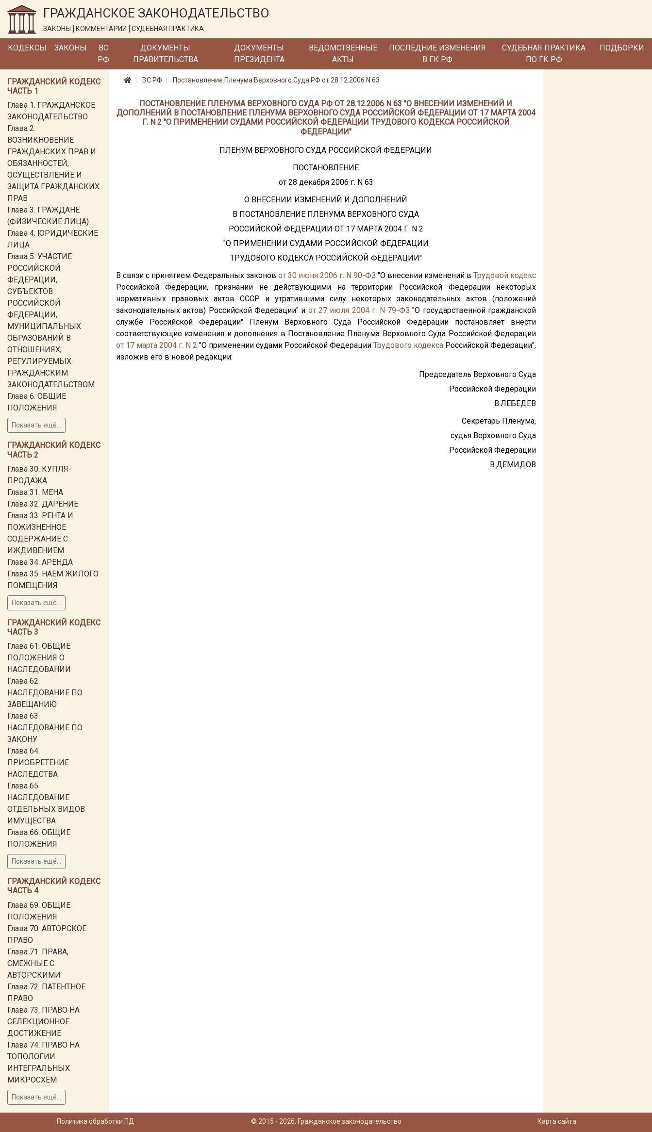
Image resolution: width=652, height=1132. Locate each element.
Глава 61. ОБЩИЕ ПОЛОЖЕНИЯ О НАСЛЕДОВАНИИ (39, 657)
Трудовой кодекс (504, 275)
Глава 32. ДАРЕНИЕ (42, 504)
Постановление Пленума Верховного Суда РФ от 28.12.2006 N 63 (276, 80)
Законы (70, 47)
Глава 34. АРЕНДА (40, 562)
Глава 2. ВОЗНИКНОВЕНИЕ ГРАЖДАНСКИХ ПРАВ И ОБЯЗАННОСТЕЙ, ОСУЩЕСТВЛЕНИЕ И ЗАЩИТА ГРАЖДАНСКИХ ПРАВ (53, 163)
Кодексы (27, 47)
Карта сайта (556, 1121)
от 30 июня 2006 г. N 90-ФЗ (327, 275)
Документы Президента (259, 53)
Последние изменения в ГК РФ (437, 53)
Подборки (622, 47)
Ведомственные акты (343, 53)
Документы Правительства (165, 53)
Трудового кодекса (408, 345)
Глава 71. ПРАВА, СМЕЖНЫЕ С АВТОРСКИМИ (37, 963)
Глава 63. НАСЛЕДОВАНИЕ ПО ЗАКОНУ (45, 727)
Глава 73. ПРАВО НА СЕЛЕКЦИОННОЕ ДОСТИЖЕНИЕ (43, 1021)
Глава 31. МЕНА (35, 492)
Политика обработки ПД (95, 1121)
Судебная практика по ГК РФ (543, 53)
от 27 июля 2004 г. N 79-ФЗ (359, 310)
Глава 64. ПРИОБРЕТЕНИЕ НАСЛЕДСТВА (38, 762)
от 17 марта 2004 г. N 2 (156, 345)
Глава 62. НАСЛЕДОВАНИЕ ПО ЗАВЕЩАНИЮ (45, 692)
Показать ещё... (36, 425)
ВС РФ (103, 53)
